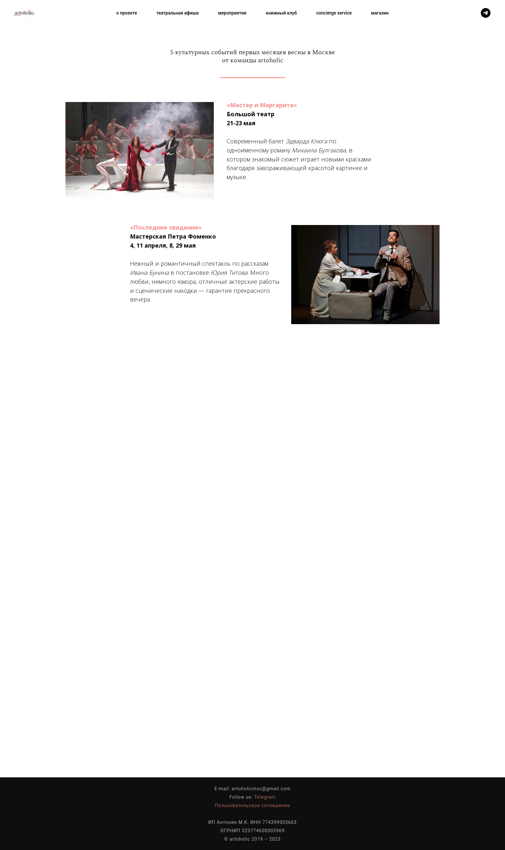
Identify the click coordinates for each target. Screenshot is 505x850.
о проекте (126, 12)
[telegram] (485, 13)
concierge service (334, 12)
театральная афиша (177, 12)
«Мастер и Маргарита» (262, 105)
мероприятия (232, 12)
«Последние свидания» (166, 227)
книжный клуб (281, 12)
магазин (380, 12)
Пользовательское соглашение (252, 805)
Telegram (264, 797)
